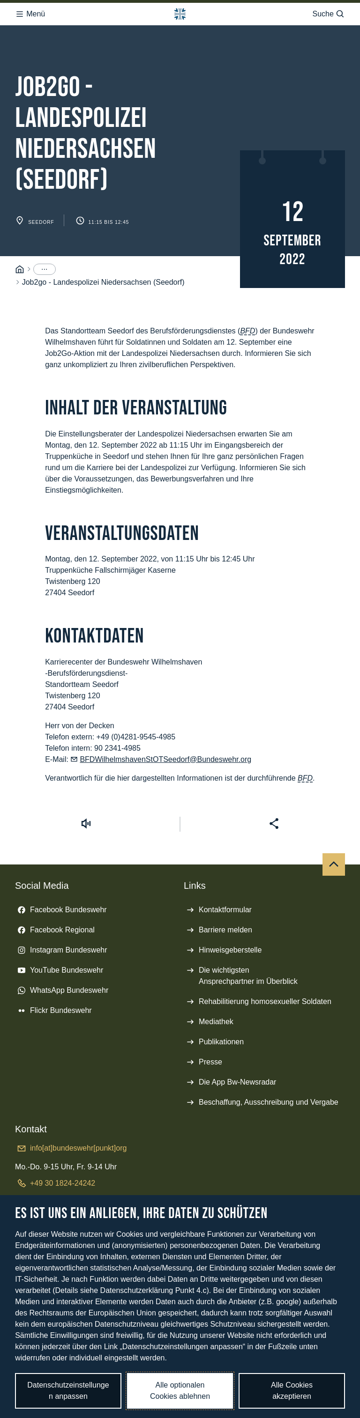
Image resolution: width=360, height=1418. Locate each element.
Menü (30, 14)
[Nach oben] (333, 864)
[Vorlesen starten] (86, 823)
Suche (328, 14)
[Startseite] (19, 269)
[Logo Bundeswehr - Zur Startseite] (180, 14)
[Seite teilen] (274, 823)
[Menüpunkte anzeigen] (44, 269)
